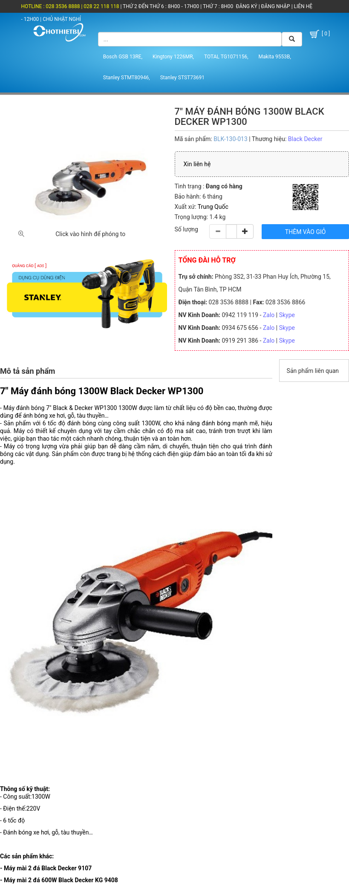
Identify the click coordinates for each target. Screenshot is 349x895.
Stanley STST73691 (182, 78)
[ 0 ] (319, 34)
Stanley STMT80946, (126, 78)
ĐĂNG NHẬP (275, 6)
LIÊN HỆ (302, 6)
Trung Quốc (213, 206)
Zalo (268, 315)
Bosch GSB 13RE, (122, 57)
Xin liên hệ (197, 164)
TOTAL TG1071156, (226, 57)
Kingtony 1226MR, (173, 57)
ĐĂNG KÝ (246, 6)
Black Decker (305, 139)
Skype (287, 315)
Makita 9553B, (275, 57)
